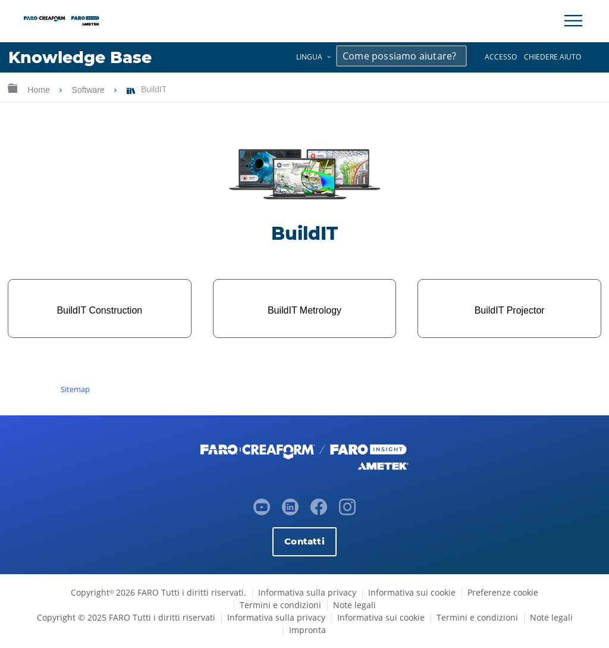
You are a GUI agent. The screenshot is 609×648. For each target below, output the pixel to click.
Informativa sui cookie (412, 592)
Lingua (309, 57)
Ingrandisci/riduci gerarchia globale (12, 87)
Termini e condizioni (280, 605)
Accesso (501, 57)
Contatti (304, 541)
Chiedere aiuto (552, 57)
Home (39, 90)
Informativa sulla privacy (307, 592)
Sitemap (75, 389)
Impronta (307, 630)
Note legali (354, 605)
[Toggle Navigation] (573, 21)
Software (89, 90)
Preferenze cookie (502, 592)
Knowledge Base (80, 57)
